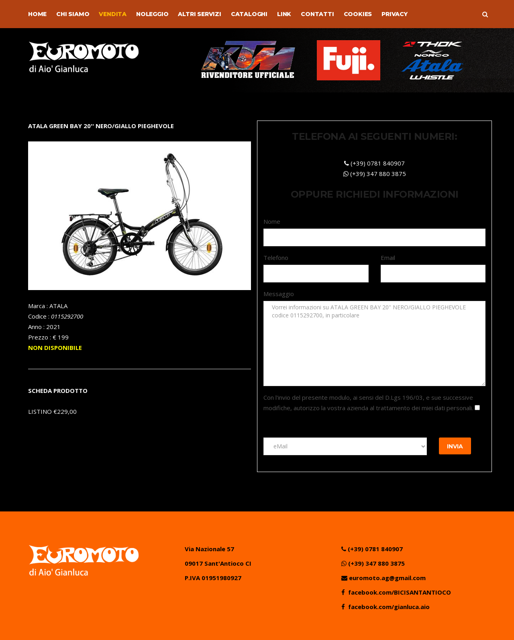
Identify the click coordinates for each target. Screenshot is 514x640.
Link (284, 14)
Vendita (112, 14)
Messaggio (278, 294)
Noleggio (152, 14)
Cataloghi (249, 14)
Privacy (394, 14)
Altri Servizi (199, 14)
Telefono (275, 258)
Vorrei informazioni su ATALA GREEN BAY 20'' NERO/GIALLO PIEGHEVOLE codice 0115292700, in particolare (374, 343)
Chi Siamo (72, 14)
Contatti (317, 14)
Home (37, 14)
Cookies (358, 14)
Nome (271, 221)
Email (388, 258)
